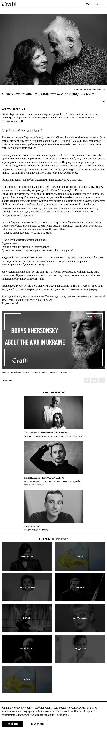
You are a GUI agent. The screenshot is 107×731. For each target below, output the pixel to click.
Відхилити (37, 723)
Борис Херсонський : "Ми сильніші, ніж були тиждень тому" (48, 94)
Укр (88, 4)
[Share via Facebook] (87, 380)
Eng (97, 4)
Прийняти (12, 723)
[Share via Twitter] (94, 380)
